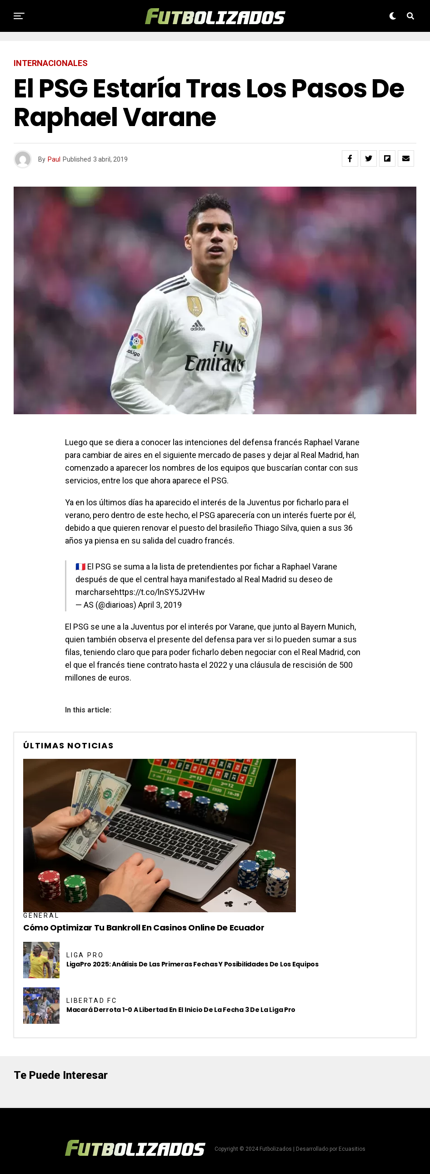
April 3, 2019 (160, 605)
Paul (54, 159)
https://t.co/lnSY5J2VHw (160, 592)
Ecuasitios (352, 1149)
